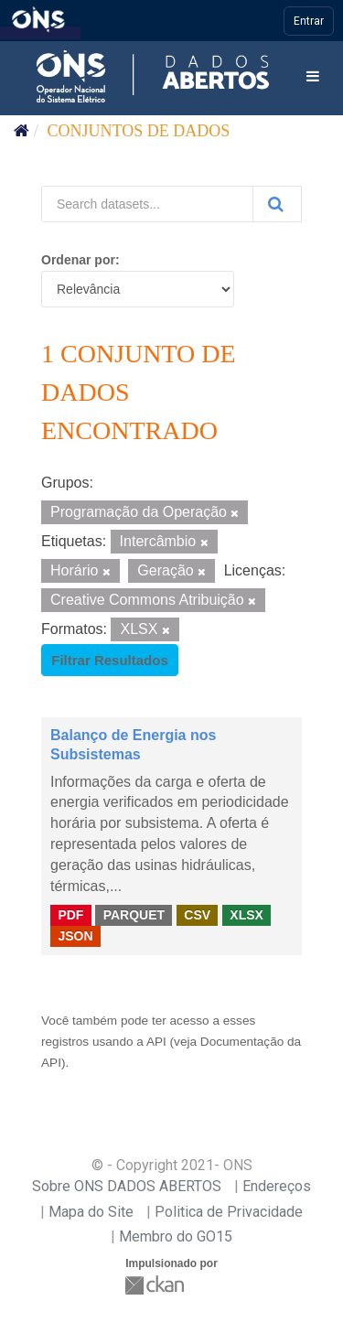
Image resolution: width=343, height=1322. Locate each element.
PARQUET (134, 915)
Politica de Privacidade (229, 1211)
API (156, 1041)
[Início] (21, 131)
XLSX (246, 915)
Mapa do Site (91, 1211)
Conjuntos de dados (139, 131)
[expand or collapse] (312, 77)
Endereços (276, 1186)
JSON (75, 935)
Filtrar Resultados (109, 660)
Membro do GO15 (175, 1236)
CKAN (156, 1285)
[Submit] (277, 204)
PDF (70, 915)
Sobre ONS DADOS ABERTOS (126, 1186)
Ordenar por (78, 260)
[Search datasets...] (147, 204)
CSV (197, 915)
